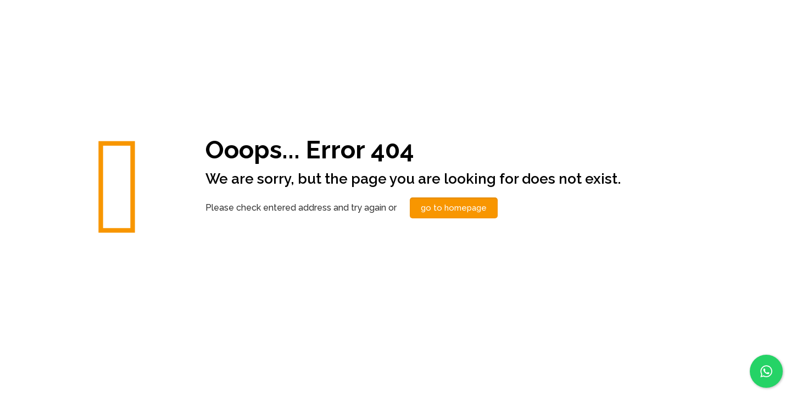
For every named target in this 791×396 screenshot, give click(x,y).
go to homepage (454, 208)
